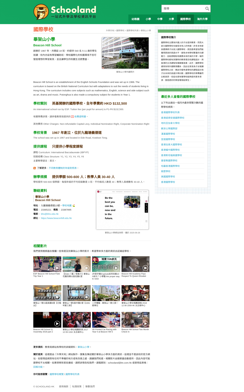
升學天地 (110, 30)
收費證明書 (80, 116)
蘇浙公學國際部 (169, 128)
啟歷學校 (165, 171)
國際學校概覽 (57, 374)
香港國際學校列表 (170, 112)
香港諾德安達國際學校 (172, 117)
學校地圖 (67, 205)
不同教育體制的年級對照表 (63, 168)
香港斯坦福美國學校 (171, 155)
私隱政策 (77, 386)
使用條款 (63, 386)
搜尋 (166, 8)
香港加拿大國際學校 (171, 144)
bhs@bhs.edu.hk (50, 214)
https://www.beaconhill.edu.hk (56, 218)
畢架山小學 (146, 30)
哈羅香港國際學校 (170, 166)
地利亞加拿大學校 (170, 123)
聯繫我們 (90, 386)
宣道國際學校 (168, 139)
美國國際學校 (168, 176)
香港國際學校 (168, 182)
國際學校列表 (133, 30)
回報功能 (38, 367)
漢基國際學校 (168, 133)
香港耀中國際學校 (170, 149)
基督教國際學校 (169, 160)
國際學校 (120, 30)
